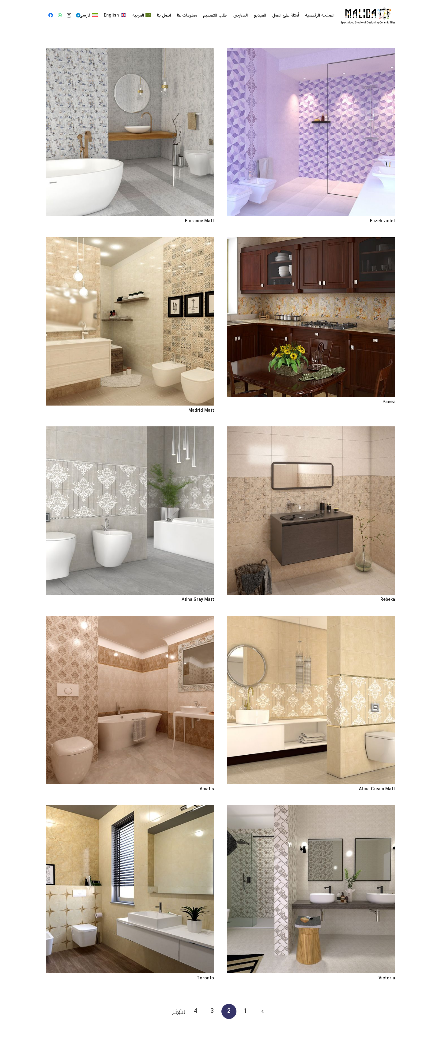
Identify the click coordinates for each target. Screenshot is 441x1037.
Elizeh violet (382, 221)
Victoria (387, 978)
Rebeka (387, 599)
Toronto (205, 978)
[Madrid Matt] (130, 321)
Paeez (389, 401)
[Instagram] (69, 15)
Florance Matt (199, 221)
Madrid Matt (201, 410)
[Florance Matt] (130, 132)
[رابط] (368, 15)
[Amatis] (130, 700)
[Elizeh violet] (311, 132)
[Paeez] (311, 317)
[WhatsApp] (59, 15)
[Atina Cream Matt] (311, 700)
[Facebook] (50, 15)
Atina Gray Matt (198, 599)
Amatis (207, 789)
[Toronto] (130, 889)
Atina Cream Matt (377, 789)
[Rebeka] (311, 510)
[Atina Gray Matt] (130, 510)
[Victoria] (311, 889)
